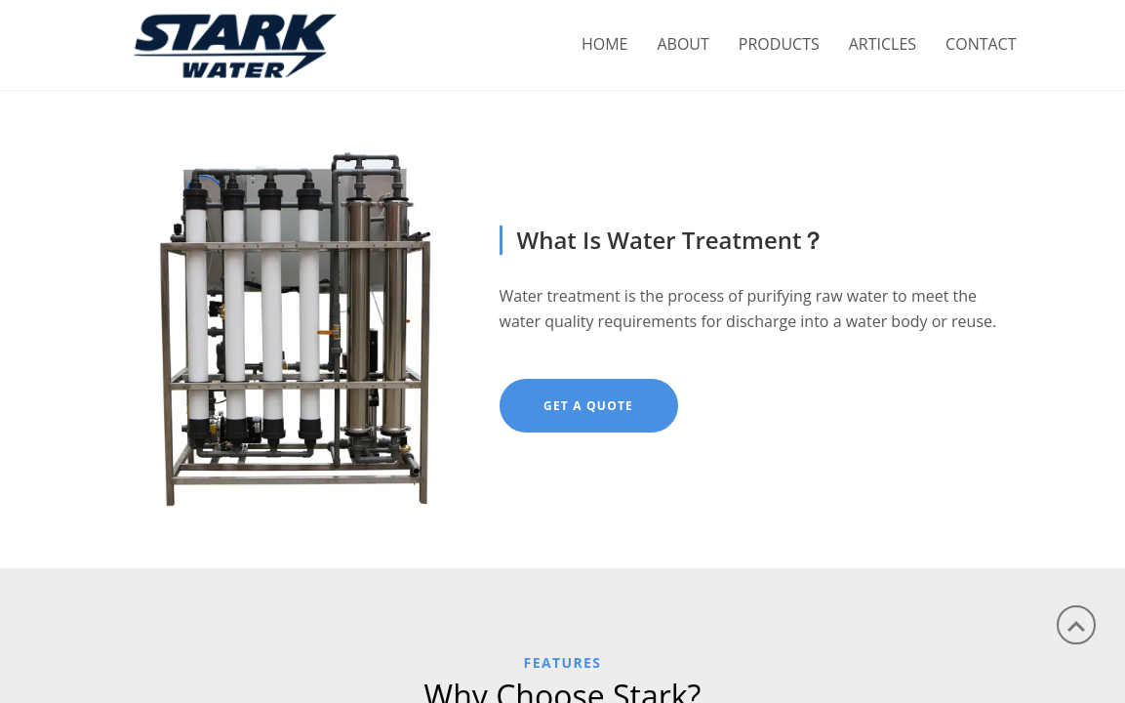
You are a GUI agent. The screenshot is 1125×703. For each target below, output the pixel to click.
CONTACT (980, 44)
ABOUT (682, 44)
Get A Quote (588, 405)
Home (605, 44)
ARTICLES (882, 44)
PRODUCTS (779, 44)
